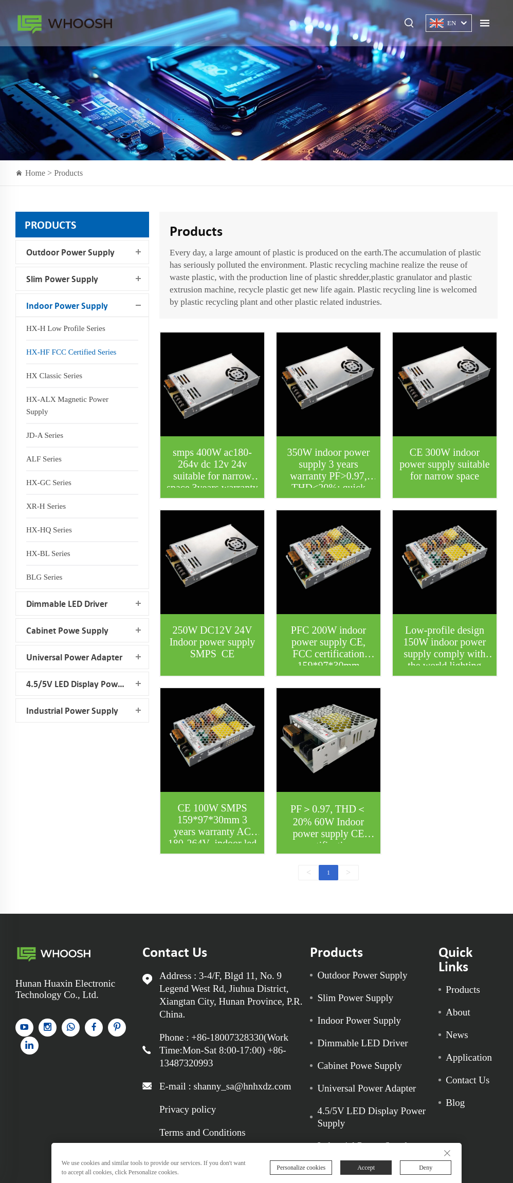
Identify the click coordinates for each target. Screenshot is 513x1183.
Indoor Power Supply (67, 305)
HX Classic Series (54, 376)
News (457, 1034)
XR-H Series (46, 506)
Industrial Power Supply (72, 710)
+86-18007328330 (227, 1037)
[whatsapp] (71, 1028)
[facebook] (94, 1028)
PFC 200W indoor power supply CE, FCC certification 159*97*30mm (328, 647)
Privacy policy (187, 1109)
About (458, 1012)
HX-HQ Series (49, 530)
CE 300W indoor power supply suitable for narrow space (444, 464)
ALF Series (44, 459)
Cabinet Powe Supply (67, 630)
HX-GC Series (48, 482)
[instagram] (48, 1028)
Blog (455, 1102)
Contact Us (467, 1080)
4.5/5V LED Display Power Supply (87, 683)
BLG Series (44, 577)
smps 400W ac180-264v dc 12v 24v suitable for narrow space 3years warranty (212, 470)
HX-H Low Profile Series (65, 328)
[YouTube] (24, 1028)
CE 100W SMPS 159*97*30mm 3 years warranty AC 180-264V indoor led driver (212, 831)
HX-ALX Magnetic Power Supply (67, 405)
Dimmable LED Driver (66, 603)
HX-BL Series (48, 553)
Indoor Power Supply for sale (64, 23)
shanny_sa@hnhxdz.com (242, 1086)
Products (68, 173)
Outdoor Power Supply (70, 252)
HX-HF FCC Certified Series (71, 352)
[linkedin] (30, 1046)
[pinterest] (117, 1028)
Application (469, 1057)
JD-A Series (44, 435)
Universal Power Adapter (74, 657)
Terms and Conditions (202, 1132)
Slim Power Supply (62, 278)
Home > (39, 173)
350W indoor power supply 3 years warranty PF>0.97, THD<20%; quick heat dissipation (328, 476)
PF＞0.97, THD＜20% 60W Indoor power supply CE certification (328, 827)
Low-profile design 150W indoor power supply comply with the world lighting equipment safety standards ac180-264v (444, 659)
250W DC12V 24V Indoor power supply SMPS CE (212, 641)
